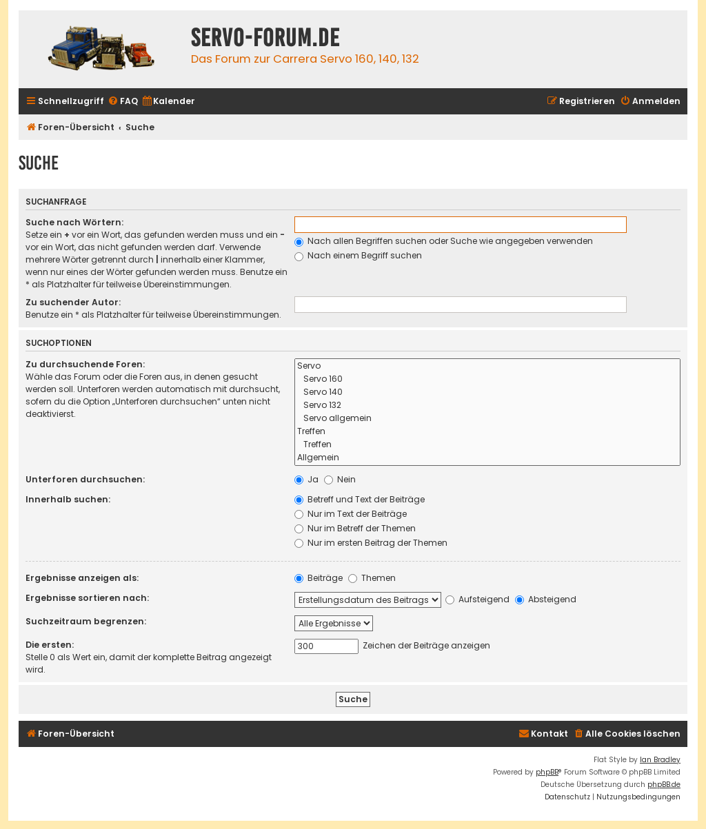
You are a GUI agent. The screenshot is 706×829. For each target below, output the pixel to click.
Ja (306, 479)
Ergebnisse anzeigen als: (82, 578)
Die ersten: (50, 645)
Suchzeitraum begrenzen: (86, 621)
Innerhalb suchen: (68, 499)
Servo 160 (488, 379)
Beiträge (318, 578)
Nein (340, 479)
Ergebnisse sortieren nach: (87, 598)
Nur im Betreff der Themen (355, 528)
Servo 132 (488, 405)
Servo (488, 366)
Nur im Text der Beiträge (350, 514)
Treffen (488, 431)
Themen (372, 578)
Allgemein (488, 457)
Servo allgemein (488, 418)
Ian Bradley (660, 760)
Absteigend (545, 599)
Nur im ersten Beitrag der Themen (370, 543)
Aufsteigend (477, 599)
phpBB (547, 772)
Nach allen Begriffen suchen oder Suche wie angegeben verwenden (443, 241)
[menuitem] (123, 101)
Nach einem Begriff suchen (358, 255)
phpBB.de (663, 784)
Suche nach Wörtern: (74, 222)
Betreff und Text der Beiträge (359, 499)
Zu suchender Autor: (73, 302)
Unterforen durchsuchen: (85, 479)
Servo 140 (488, 392)
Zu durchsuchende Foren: (85, 364)
